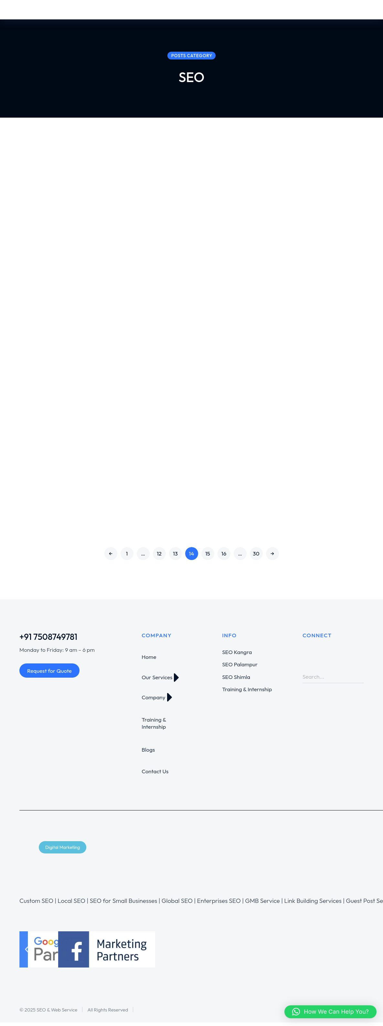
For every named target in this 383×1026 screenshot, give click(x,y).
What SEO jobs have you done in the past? (130, 419)
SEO (90, 200)
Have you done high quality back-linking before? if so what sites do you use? (128, 326)
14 (191, 557)
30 (256, 557)
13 (175, 557)
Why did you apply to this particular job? (131, 181)
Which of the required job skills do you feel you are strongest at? (314, 420)
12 (159, 557)
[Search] (359, 680)
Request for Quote (49, 674)
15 (207, 557)
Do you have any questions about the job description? (128, 492)
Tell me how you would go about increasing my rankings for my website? (313, 181)
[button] (27, 953)
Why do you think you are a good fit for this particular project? (313, 492)
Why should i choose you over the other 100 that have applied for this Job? (315, 253)
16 (224, 557)
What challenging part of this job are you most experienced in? (131, 253)
